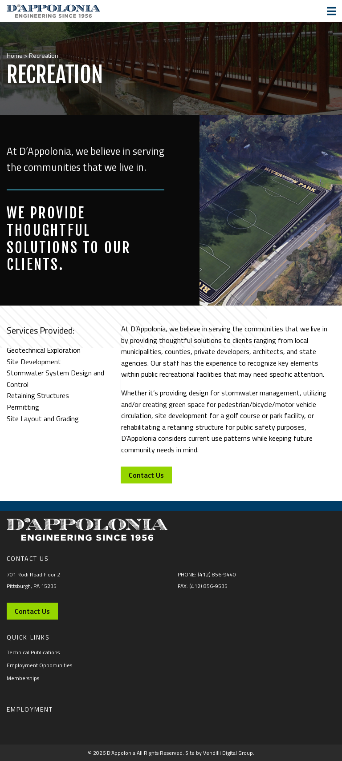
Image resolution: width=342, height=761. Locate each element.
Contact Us (149, 475)
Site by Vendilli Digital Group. (219, 753)
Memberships (23, 678)
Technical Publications (33, 652)
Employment (30, 709)
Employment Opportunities (39, 665)
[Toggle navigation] (331, 11)
